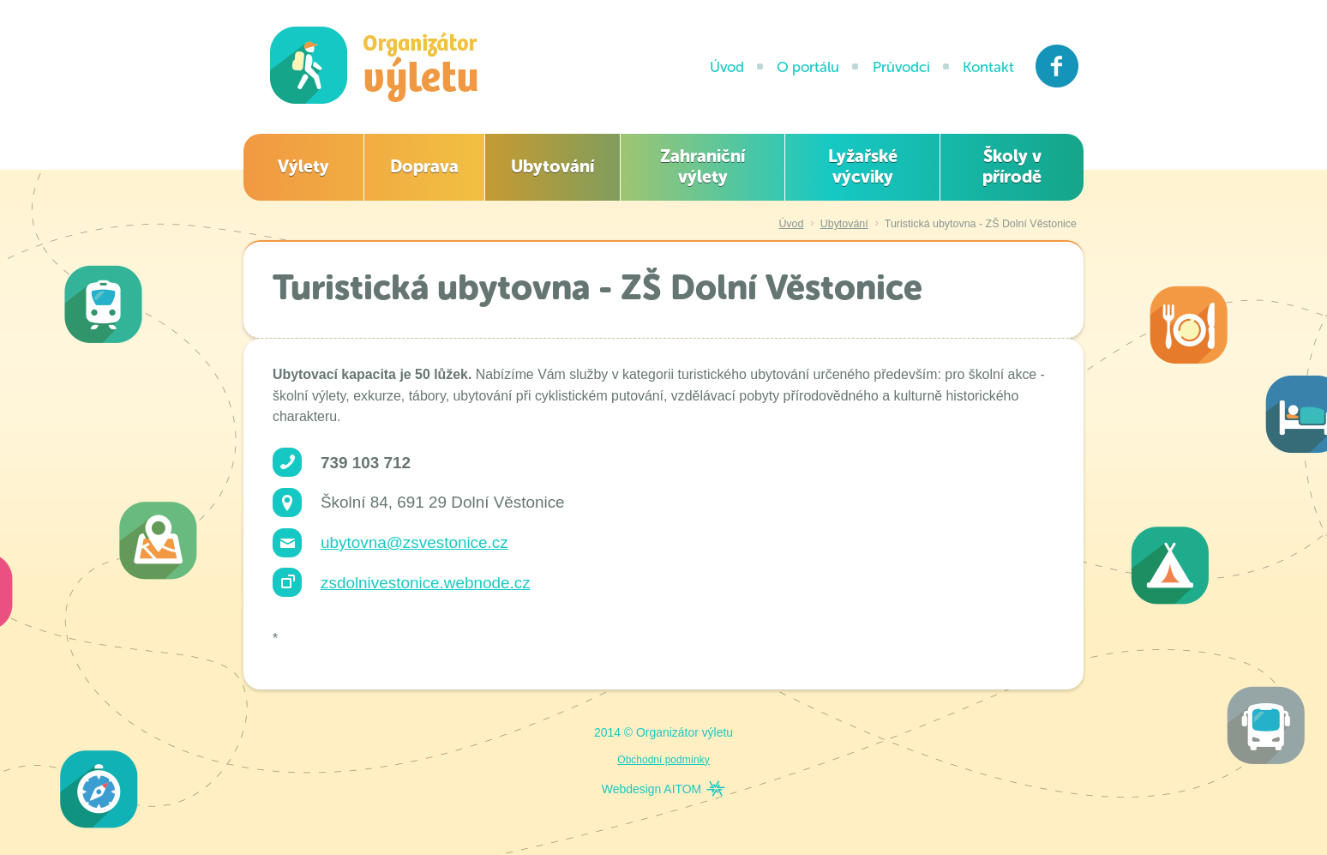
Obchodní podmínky (663, 760)
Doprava (424, 166)
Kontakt (988, 66)
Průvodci (901, 66)
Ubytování (552, 166)
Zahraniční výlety (702, 166)
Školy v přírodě (1012, 166)
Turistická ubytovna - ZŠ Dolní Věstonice (981, 224)
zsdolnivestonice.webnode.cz (426, 583)
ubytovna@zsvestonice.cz (414, 542)
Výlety (303, 166)
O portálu (808, 66)
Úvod (727, 66)
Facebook (1057, 66)
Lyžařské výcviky (863, 166)
